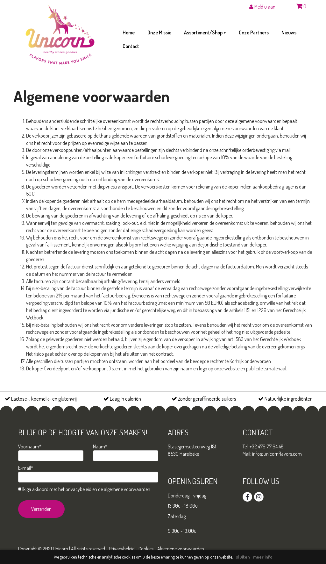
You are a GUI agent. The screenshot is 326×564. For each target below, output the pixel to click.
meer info (263, 556)
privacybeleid (78, 489)
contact (131, 46)
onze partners (254, 32)
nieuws (288, 32)
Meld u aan (262, 7)
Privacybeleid (122, 549)
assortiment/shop (205, 32)
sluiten (243, 556)
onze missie (159, 32)
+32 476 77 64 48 (267, 446)
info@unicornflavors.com (277, 454)
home (129, 32)
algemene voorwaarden (127, 489)
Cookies (145, 549)
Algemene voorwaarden (180, 549)
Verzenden (41, 509)
